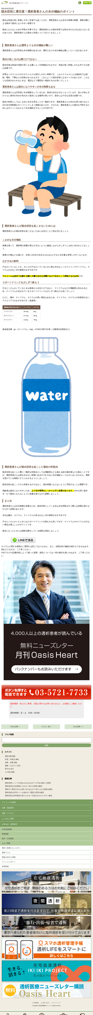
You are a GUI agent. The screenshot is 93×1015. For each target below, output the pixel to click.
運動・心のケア (11, 766)
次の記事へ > (78, 727)
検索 (46, 745)
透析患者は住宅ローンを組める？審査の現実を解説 (24, 792)
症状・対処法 (10, 759)
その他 (7, 772)
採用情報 (36, 1002)
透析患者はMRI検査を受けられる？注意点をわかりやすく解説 (28, 796)
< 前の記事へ (15, 727)
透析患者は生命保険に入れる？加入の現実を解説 (23, 786)
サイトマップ (56, 1002)
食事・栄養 (9, 762)
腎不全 (7, 769)
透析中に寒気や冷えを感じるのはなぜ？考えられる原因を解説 (28, 789)
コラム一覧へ (46, 727)
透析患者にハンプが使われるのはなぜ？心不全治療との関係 (28, 783)
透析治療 (8, 756)
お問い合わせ (46, 1002)
